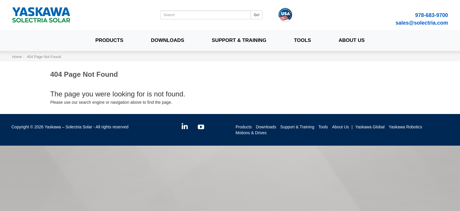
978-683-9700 (431, 15)
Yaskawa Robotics (405, 127)
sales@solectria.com (421, 23)
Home (17, 57)
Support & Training (239, 40)
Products (109, 40)
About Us (352, 40)
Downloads (167, 40)
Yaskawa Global (370, 127)
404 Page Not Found (44, 57)
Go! (256, 15)
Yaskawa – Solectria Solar (68, 127)
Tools (302, 40)
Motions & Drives (251, 132)
